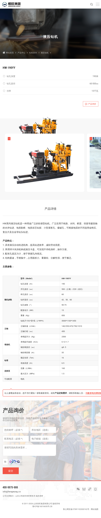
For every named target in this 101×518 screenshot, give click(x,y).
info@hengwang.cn (14, 496)
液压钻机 (48, 53)
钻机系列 (35, 53)
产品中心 (23, 53)
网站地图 (94, 514)
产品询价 (89, 104)
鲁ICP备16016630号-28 (42, 512)
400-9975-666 (10, 491)
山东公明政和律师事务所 (25, 501)
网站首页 (10, 53)
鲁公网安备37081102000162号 (76, 514)
